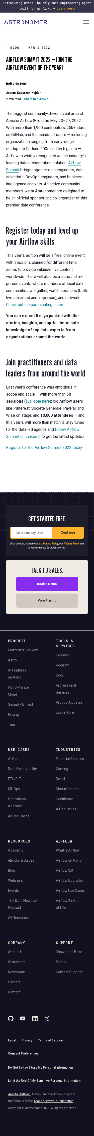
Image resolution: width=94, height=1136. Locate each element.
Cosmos (62, 655)
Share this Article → (38, 99)
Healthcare (64, 799)
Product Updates (69, 702)
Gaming (62, 769)
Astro (12, 660)
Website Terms (71, 543)
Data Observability (22, 769)
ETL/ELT (14, 779)
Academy (15, 850)
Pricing (13, 714)
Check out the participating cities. (35, 304)
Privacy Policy (50, 543)
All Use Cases (18, 816)
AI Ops (13, 759)
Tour (11, 725)
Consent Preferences (23, 1053)
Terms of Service (50, 1040)
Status (61, 962)
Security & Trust (20, 704)
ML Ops (14, 789)
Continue (68, 533)
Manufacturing (67, 789)
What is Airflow (68, 850)
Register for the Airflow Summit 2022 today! (44, 447)
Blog (13, 48)
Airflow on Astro (69, 860)
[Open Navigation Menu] (86, 22)
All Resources (19, 918)
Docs (60, 675)
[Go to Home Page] (43, 22)
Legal (12, 1040)
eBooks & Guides (21, 860)
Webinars (15, 880)
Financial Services (70, 759)
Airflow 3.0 (64, 870)
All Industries (66, 809)
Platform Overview (23, 650)
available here (38, 401)
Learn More (65, 712)
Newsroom (16, 972)
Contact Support (69, 972)
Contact (14, 992)
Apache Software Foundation (53, 1101)
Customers (17, 962)
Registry (62, 665)
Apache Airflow (19, 1094)
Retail (60, 779)
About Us (15, 952)
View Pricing (47, 601)
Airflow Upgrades (69, 880)
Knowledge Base (69, 952)
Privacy (27, 1040)
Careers (14, 982)
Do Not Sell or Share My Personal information (40, 1067)
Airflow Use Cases (70, 891)
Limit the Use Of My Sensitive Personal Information (44, 1080)
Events (13, 891)
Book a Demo (47, 584)
